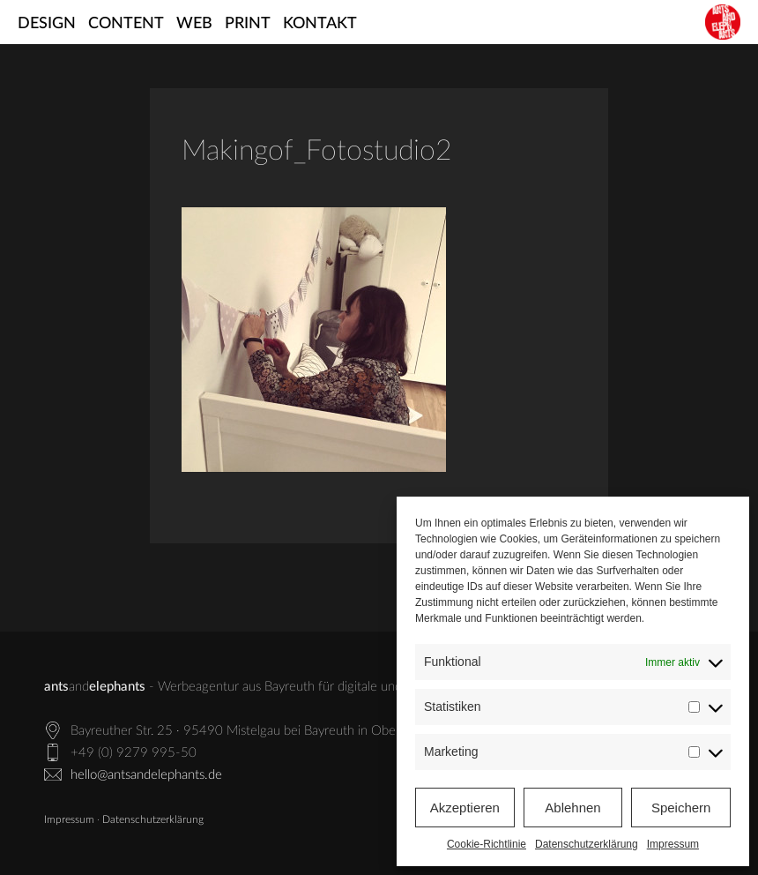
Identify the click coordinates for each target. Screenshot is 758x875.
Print (248, 24)
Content (126, 24)
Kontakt (320, 24)
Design (47, 24)
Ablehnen (572, 807)
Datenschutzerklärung (586, 844)
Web (194, 24)
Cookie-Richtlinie (486, 844)
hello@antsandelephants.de (146, 775)
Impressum (673, 844)
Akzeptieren (465, 807)
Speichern (681, 807)
